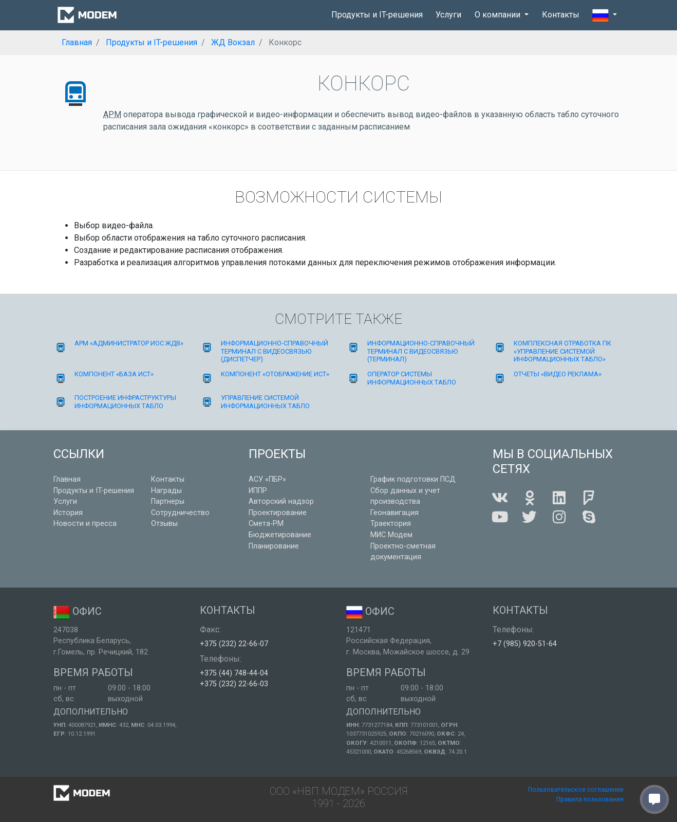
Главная (67, 479)
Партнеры (167, 501)
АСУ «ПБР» (267, 479)
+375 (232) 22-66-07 (234, 644)
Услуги (448, 15)
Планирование (274, 546)
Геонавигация (394, 512)
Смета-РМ (266, 523)
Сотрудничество (180, 512)
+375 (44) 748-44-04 (234, 673)
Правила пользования (590, 799)
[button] (605, 15)
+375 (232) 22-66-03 (234, 684)
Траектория (390, 523)
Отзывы (164, 523)
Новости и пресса (85, 523)
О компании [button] (498, 15)
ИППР (258, 490)
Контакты (560, 15)
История (68, 512)
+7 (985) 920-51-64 (525, 644)
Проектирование (278, 512)
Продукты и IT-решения (377, 15)
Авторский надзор (281, 501)
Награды (166, 490)
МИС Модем (391, 535)
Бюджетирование (280, 535)
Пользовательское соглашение (576, 789)
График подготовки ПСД (413, 479)
